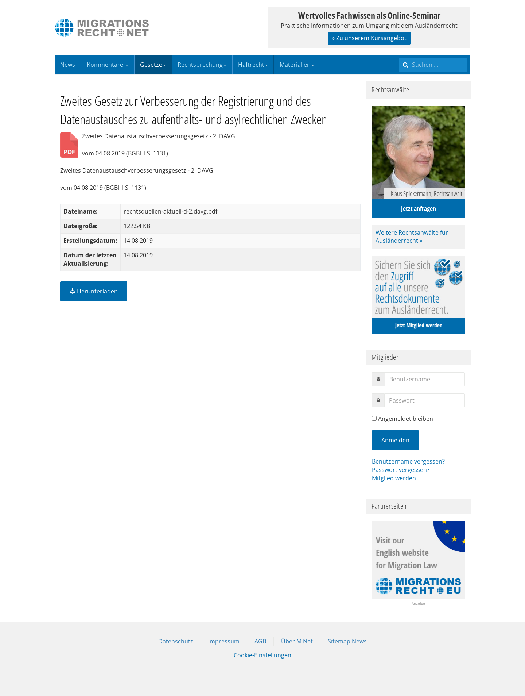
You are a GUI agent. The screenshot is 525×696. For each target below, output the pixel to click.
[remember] (374, 418)
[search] (433, 65)
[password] (424, 400)
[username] (425, 379)
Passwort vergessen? (400, 470)
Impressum (224, 641)
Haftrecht (253, 65)
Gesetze (153, 65)
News (67, 65)
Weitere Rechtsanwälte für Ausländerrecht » (412, 236)
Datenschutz (175, 641)
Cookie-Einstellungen (262, 655)
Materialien (297, 65)
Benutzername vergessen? (408, 461)
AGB (260, 641)
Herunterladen (94, 291)
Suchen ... (399, 55)
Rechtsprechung (202, 65)
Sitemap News (347, 641)
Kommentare (107, 65)
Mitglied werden (394, 478)
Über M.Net (297, 641)
